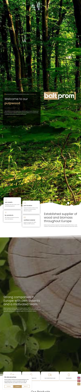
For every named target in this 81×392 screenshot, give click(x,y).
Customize (8, 386)
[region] (17, 382)
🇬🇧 (78, 377)
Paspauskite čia (32, 94)
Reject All (17, 386)
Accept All (26, 386)
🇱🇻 (79, 380)
